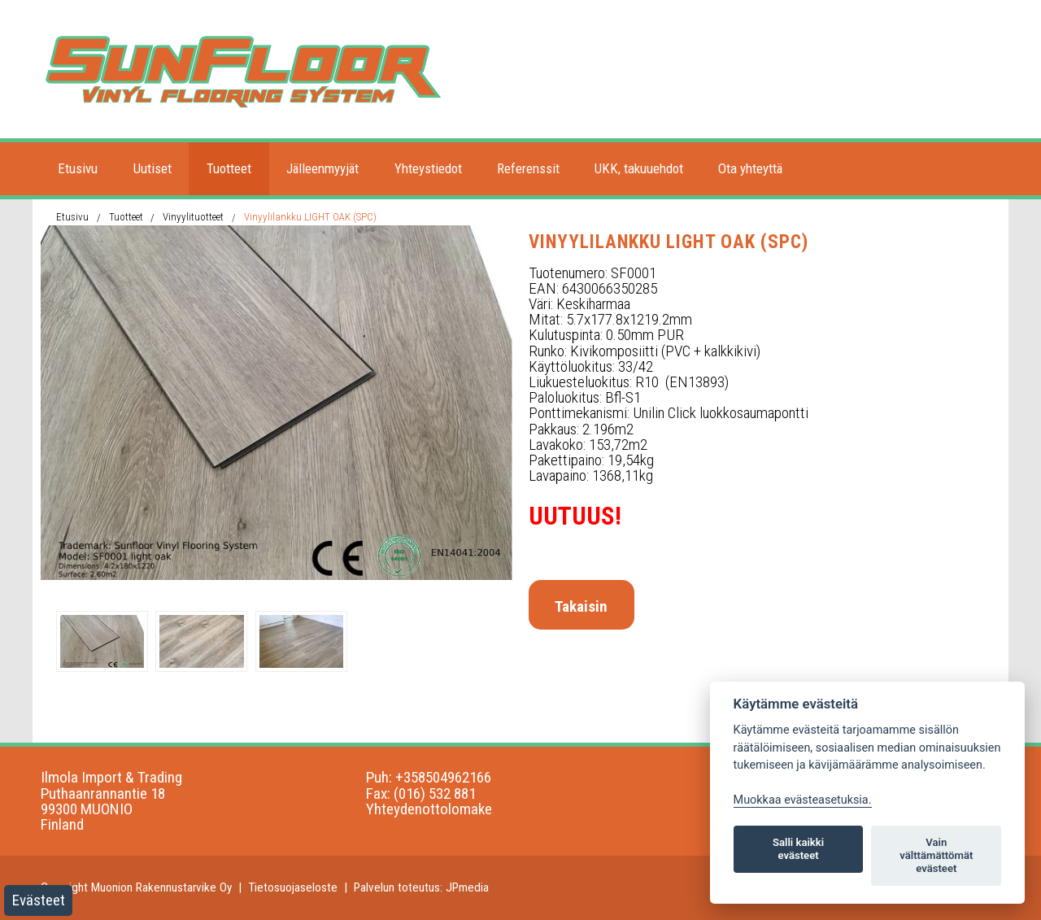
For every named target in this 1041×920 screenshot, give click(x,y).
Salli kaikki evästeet (798, 848)
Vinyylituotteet (193, 217)
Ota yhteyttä (750, 168)
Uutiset (152, 168)
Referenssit (528, 168)
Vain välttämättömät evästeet (936, 855)
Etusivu (78, 168)
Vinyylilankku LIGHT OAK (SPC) (310, 217)
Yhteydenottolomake (429, 809)
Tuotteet (229, 168)
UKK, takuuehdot (639, 168)
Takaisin (581, 606)
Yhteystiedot (428, 168)
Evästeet (38, 900)
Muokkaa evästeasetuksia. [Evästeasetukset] (803, 800)
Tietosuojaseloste (293, 887)
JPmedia (467, 887)
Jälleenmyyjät (322, 168)
